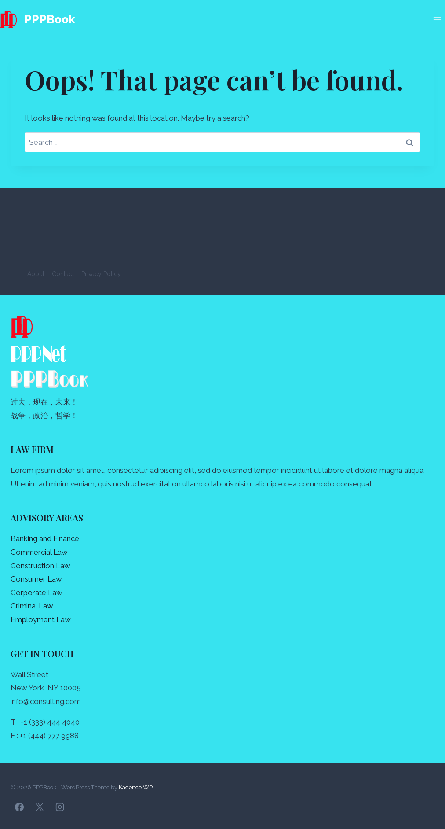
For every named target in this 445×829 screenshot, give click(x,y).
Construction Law (40, 565)
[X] (39, 807)
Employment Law (41, 619)
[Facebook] (19, 807)
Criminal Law (32, 605)
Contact (63, 273)
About (35, 273)
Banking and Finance (45, 538)
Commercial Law (39, 552)
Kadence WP (136, 787)
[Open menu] (437, 19)
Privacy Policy (101, 273)
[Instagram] (60, 807)
